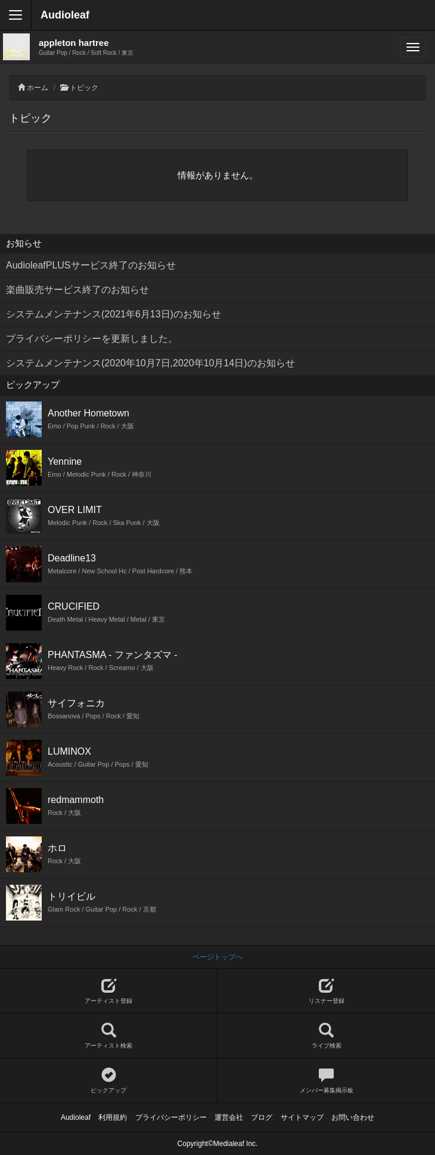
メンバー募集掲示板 (326, 1081)
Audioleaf (65, 15)
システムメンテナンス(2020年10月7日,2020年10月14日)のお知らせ (150, 363)
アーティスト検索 (108, 1036)
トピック (84, 88)
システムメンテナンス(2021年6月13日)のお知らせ (113, 314)
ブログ (261, 1117)
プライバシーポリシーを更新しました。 (92, 338)
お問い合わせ (352, 1117)
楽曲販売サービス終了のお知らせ (77, 290)
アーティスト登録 (108, 991)
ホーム (37, 88)
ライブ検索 (326, 1036)
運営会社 (229, 1117)
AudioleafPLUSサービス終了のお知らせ (91, 265)
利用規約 (112, 1117)
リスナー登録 (326, 991)
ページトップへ (217, 957)
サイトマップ (302, 1117)
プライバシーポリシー (171, 1117)
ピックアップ (108, 1081)
